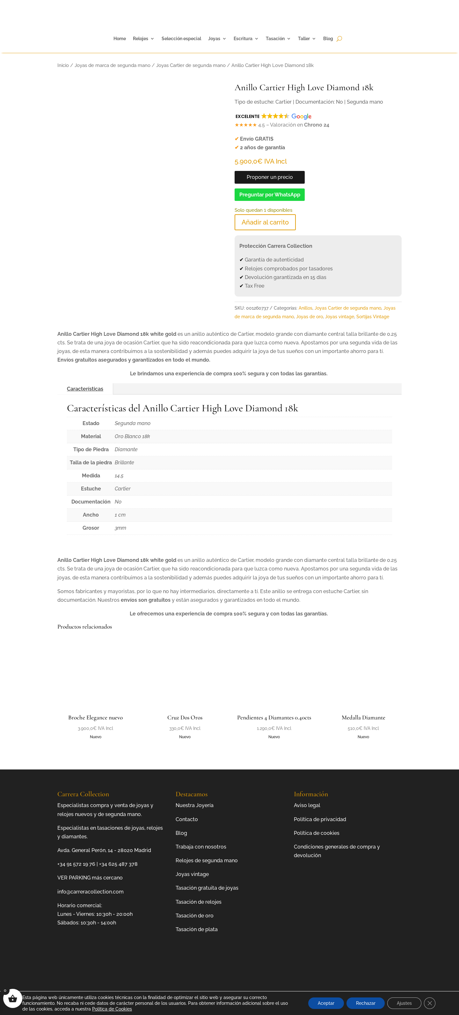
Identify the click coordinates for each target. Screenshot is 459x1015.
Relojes (140, 38)
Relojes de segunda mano (207, 860)
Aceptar (325, 1003)
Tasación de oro (195, 916)
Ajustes (404, 1003)
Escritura (243, 38)
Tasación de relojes (199, 902)
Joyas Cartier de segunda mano (191, 65)
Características (85, 389)
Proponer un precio (270, 177)
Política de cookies (316, 833)
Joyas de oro (309, 316)
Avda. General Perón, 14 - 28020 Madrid (104, 850)
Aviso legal (307, 805)
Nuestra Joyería (195, 805)
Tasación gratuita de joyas (207, 888)
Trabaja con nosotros (201, 847)
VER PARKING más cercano (90, 878)
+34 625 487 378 (118, 864)
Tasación (275, 38)
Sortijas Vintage (372, 316)
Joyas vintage (339, 316)
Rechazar (365, 1003)
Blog (328, 38)
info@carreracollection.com (90, 892)
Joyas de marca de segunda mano (112, 65)
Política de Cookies (112, 1008)
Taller (304, 38)
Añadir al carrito (265, 222)
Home (119, 38)
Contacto (187, 819)
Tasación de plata (197, 929)
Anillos (305, 308)
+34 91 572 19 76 (76, 864)
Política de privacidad (320, 819)
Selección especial (181, 38)
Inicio (63, 65)
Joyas (214, 38)
